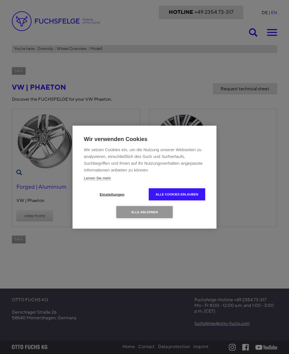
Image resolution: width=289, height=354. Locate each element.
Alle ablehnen (144, 212)
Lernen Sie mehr (97, 178)
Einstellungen (112, 194)
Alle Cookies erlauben (177, 194)
